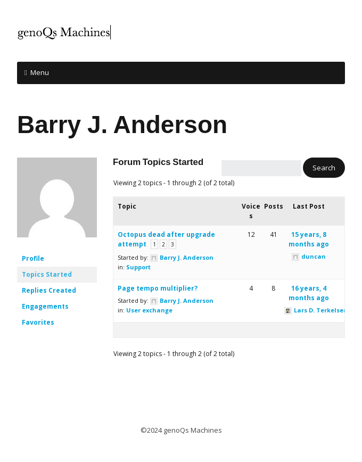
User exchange (149, 310)
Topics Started (47, 274)
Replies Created (49, 290)
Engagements (45, 306)
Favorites (38, 322)
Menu (39, 72)
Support (138, 267)
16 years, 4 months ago (309, 293)
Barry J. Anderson (122, 124)
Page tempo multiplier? (158, 288)
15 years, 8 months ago (309, 239)
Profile (33, 258)
